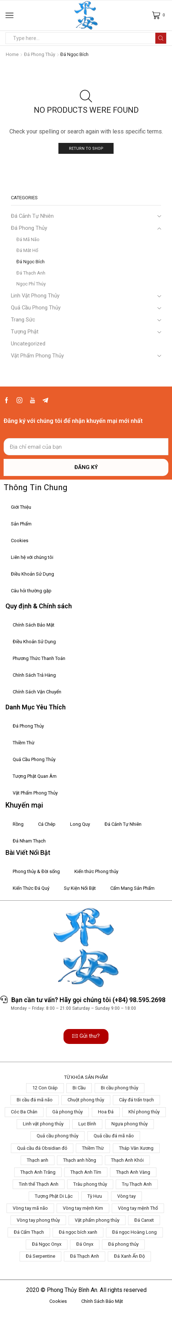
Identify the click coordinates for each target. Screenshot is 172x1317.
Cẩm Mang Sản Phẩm (132, 888)
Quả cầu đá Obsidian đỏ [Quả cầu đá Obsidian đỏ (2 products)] (42, 1148)
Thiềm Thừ (23, 742)
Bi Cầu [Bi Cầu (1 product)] (79, 1087)
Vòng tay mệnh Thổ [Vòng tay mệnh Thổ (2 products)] (138, 1208)
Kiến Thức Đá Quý (31, 888)
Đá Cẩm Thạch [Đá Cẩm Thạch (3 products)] (29, 1232)
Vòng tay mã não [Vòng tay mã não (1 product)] (30, 1208)
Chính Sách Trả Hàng (34, 675)
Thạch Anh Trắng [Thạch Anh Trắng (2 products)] (38, 1172)
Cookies (19, 540)
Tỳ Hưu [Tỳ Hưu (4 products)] (94, 1196)
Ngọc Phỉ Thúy (31, 284)
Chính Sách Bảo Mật (33, 625)
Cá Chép (47, 824)
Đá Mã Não (28, 239)
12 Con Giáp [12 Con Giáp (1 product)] (45, 1087)
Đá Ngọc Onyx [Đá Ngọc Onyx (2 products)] (46, 1244)
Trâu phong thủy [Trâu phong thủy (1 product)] (90, 1184)
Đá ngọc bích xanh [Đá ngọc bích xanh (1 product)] (78, 1232)
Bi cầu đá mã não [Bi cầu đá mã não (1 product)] (35, 1099)
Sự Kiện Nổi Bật (80, 888)
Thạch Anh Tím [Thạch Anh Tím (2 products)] (85, 1172)
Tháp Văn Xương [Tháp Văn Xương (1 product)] (136, 1148)
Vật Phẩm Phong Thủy (37, 355)
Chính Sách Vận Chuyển (37, 691)
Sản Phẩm (21, 524)
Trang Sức (23, 319)
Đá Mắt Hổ (27, 250)
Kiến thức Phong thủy (96, 871)
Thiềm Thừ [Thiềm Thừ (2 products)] (93, 1148)
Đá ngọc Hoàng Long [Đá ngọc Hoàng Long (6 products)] (134, 1232)
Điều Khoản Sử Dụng (32, 574)
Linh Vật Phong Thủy (35, 295)
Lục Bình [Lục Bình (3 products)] (87, 1123)
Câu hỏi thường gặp (31, 590)
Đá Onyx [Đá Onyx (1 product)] (84, 1244)
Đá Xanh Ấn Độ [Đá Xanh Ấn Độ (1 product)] (129, 1256)
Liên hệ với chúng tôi (32, 557)
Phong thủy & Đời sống (36, 871)
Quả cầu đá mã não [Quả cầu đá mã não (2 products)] (114, 1135)
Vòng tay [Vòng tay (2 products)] (126, 1196)
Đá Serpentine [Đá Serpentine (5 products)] (40, 1256)
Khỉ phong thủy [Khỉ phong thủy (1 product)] (144, 1111)
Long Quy (80, 824)
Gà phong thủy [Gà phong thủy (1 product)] (67, 1111)
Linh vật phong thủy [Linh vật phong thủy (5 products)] (43, 1123)
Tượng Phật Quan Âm (35, 776)
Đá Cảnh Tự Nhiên (32, 216)
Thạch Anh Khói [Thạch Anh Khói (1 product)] (127, 1160)
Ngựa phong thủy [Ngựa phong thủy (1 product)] (129, 1123)
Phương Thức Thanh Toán (39, 658)
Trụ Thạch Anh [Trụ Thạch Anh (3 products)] (137, 1184)
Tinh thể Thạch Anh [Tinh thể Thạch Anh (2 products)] (38, 1184)
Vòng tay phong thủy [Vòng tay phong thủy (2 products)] (38, 1220)
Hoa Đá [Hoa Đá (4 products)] (106, 1111)
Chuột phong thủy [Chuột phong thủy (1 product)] (85, 1099)
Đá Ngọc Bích (30, 261)
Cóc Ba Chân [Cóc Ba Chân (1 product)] (24, 1111)
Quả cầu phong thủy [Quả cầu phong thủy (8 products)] (57, 1135)
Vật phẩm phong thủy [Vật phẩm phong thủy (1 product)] (97, 1220)
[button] (86, 1036)
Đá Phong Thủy (39, 54)
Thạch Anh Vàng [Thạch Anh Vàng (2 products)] (133, 1172)
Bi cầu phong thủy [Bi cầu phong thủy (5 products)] (119, 1087)
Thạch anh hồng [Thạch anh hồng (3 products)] (79, 1160)
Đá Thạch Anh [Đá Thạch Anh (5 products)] (84, 1256)
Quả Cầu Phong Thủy (36, 307)
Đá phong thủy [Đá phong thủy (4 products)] (123, 1244)
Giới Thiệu (21, 507)
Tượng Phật (24, 331)
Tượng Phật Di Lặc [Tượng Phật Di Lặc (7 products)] (54, 1196)
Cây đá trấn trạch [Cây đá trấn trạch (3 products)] (136, 1099)
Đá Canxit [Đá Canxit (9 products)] (144, 1220)
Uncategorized (28, 343)
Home (12, 54)
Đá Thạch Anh (30, 273)
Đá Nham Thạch (29, 841)
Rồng (18, 824)
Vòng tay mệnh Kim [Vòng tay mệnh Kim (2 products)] (83, 1208)
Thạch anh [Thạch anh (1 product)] (37, 1160)
